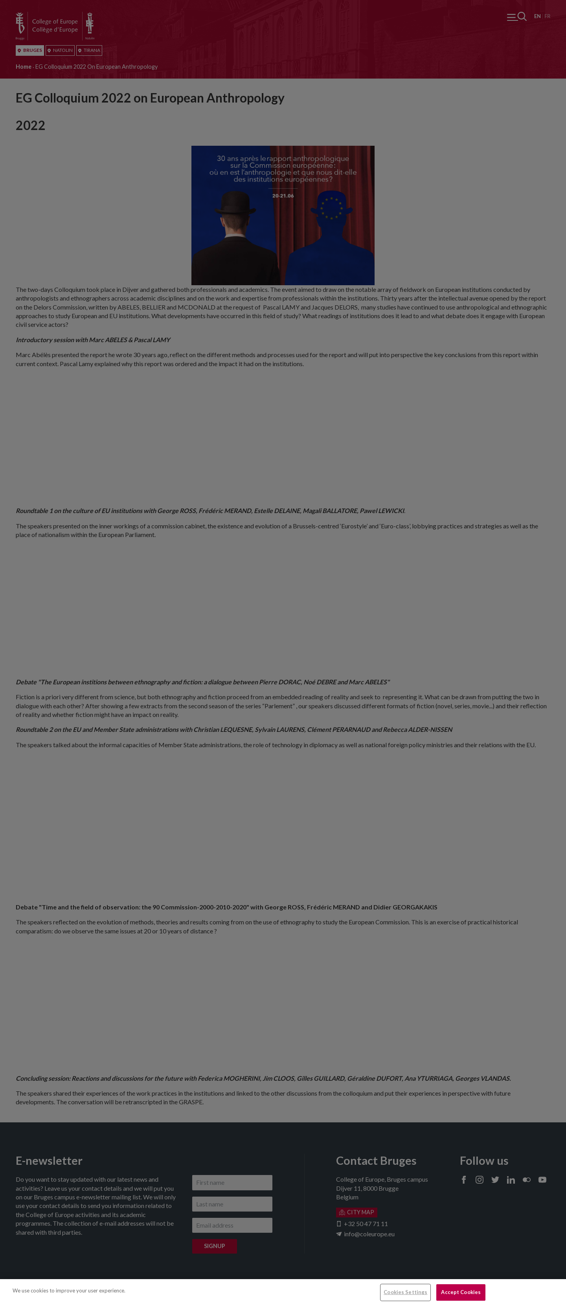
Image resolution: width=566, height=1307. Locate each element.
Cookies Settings (405, 1292)
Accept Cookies (461, 1292)
